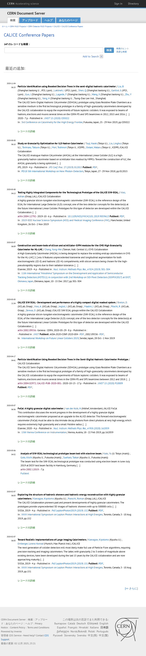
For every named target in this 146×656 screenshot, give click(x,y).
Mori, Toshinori (59, 147)
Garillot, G (116, 90)
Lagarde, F (61, 94)
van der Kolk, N (73, 408)
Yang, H (46, 98)
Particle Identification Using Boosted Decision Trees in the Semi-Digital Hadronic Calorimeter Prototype (73, 359)
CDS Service (15, 635)
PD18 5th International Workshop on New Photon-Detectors (52, 171)
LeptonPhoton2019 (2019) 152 (70, 510)
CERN (23, 3)
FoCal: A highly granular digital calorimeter (40, 408)
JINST (36, 334)
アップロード (30, 20)
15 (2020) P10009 (110, 383)
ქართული (63, 631)
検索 (12, 20)
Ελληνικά (92, 623)
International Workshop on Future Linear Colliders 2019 (50, 338)
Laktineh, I (59, 90)
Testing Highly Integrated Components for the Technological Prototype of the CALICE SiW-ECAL (68, 192)
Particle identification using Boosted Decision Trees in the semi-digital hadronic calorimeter (67, 86)
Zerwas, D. (31, 310)
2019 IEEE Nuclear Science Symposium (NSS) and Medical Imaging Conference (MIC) (65, 220)
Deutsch (81, 623)
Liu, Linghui (115, 143)
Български (60, 623)
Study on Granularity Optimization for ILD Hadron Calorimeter (50, 143)
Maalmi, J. (89, 306)
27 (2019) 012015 (65, 167)
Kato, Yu (107, 453)
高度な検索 (121, 51)
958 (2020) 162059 (81, 428)
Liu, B (121, 86)
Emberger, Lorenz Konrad (31, 543)
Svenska (81, 635)
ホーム (5, 26)
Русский (58, 635)
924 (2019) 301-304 (81, 269)
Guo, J (28, 94)
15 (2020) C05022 (56, 118)
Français (72, 627)
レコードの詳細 (26, 131)
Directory (133, 3)
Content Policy (17, 627)
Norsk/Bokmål (79, 631)
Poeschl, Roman (76, 498)
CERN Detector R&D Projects (40, 26)
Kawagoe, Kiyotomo (43, 498)
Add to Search (91, 56)
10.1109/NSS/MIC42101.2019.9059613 (88, 216)
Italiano (94, 627)
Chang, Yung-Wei (53, 249)
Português (102, 631)
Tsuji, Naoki (91, 143)
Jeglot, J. (63, 306)
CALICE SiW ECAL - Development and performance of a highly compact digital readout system (66, 302)
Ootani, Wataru (93, 147)
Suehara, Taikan (71, 457)
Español (61, 627)
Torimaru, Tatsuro (31, 147)
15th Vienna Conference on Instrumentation (44, 432)
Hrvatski (83, 627)
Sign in (118, 3)
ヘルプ (48, 20)
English (104, 623)
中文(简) (92, 635)
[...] (34, 212)
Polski (91, 631)
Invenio (18, 631)
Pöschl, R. (116, 306)
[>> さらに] (131, 588)
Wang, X (96, 94)
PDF (95, 167)
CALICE (57, 26)
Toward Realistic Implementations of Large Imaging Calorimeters (52, 539)
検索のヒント (122, 48)
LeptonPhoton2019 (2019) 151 (70, 563)
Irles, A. (38, 306)
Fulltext (25, 473)
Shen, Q (82, 90)
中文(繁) (103, 635)
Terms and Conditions (38, 627)
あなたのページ (68, 20)
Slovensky (69, 635)
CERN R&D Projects (18, 26)
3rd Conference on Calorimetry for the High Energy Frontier (52, 122)
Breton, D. (122, 302)
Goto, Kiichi (26, 457)
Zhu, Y (128, 94)
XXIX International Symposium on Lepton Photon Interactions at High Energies (62, 514)
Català (71, 623)
